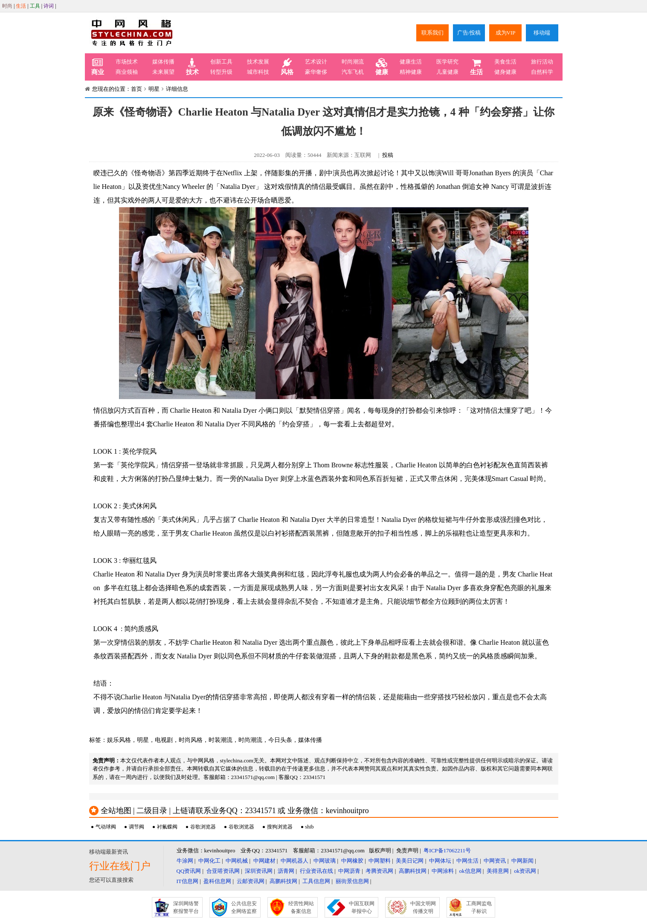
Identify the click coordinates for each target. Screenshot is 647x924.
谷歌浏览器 (203, 827)
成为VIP (506, 32)
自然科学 (542, 72)
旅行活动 (542, 61)
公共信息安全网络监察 (244, 907)
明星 (154, 89)
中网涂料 (443, 871)
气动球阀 (106, 827)
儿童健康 (447, 72)
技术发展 (258, 61)
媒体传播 (163, 61)
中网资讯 (495, 860)
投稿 (387, 155)
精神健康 (411, 72)
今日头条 (280, 740)
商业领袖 (127, 72)
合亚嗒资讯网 (223, 871)
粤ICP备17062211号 (447, 850)
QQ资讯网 (189, 871)
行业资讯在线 (316, 871)
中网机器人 (294, 860)
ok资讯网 (525, 871)
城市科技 (258, 72)
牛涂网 (185, 860)
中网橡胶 (352, 860)
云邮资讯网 (250, 881)
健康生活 (411, 61)
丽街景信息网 (352, 881)
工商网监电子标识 (479, 907)
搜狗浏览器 (280, 827)
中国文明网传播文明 (423, 907)
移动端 (542, 32)
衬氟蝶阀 (167, 827)
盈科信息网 (217, 881)
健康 (381, 66)
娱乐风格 (119, 740)
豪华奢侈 (316, 72)
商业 (97, 66)
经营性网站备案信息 (301, 907)
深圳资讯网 (259, 871)
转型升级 (221, 72)
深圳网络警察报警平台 (186, 907)
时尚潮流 (353, 61)
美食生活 (505, 61)
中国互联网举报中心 (361, 907)
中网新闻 (522, 860)
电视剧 (164, 740)
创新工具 (221, 61)
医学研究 (447, 61)
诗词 (49, 6)
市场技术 (127, 61)
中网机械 (237, 860)
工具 (35, 6)
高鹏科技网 (412, 871)
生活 (21, 6)
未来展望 (163, 72)
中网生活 (467, 860)
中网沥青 (349, 871)
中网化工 (209, 860)
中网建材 (264, 860)
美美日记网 (410, 860)
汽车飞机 (353, 72)
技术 (192, 66)
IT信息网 (187, 881)
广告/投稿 (469, 32)
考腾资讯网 (379, 871)
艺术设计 (316, 61)
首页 (136, 89)
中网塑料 (379, 860)
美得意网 (498, 871)
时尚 (7, 6)
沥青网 (286, 871)
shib (309, 827)
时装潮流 (220, 740)
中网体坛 (440, 860)
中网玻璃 (324, 860)
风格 (287, 66)
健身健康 (505, 72)
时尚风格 (191, 740)
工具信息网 (316, 881)
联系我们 (432, 32)
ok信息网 (470, 871)
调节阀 (136, 827)
